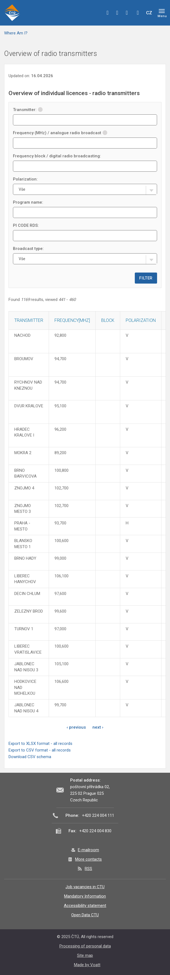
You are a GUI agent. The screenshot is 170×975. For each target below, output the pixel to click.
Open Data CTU (85, 914)
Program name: (28, 202)
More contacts (88, 859)
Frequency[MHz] (72, 320)
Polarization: (25, 179)
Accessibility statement (85, 905)
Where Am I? (16, 33)
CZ (149, 12)
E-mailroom (88, 849)
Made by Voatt (87, 964)
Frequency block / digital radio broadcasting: (57, 155)
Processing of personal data (85, 946)
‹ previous (76, 727)
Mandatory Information (85, 896)
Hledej (138, 12)
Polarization (141, 320)
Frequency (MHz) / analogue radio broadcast (60, 132)
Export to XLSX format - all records (40, 743)
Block (107, 320)
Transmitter (28, 320)
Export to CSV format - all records (40, 750)
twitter (117, 12)
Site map (85, 955)
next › (97, 727)
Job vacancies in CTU (85, 886)
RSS (88, 868)
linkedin (127, 12)
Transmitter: (28, 109)
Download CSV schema (30, 756)
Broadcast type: (28, 248)
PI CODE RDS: (26, 225)
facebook (107, 12)
